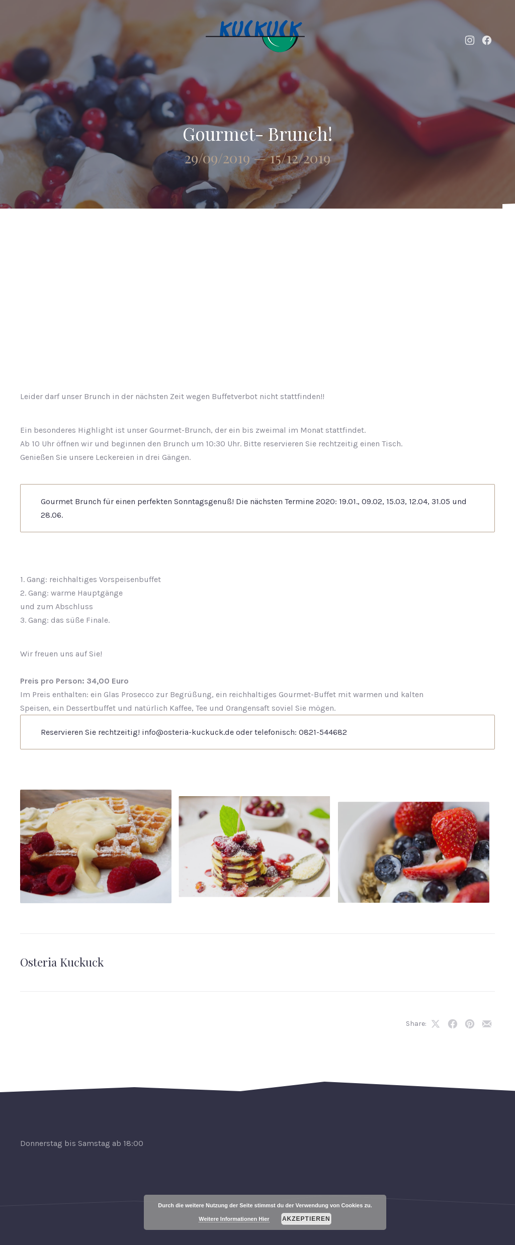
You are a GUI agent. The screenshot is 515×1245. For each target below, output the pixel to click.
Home (64, 233)
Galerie (392, 233)
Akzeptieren (306, 1218)
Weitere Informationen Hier (234, 1219)
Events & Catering (133, 233)
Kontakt (444, 233)
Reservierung (456, 283)
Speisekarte (286, 233)
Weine (343, 233)
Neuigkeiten (216, 233)
